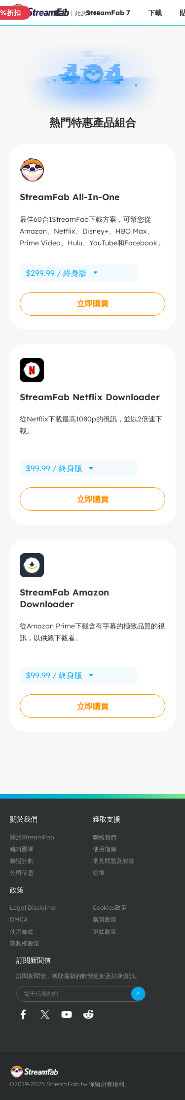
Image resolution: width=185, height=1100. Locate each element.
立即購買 (93, 303)
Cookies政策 (110, 907)
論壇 (99, 872)
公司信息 (22, 872)
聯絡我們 (104, 837)
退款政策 (104, 931)
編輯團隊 (22, 849)
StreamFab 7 (108, 12)
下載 (155, 12)
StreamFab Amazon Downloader (64, 598)
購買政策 (104, 919)
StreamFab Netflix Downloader (90, 397)
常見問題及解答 (113, 860)
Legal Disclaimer (34, 907)
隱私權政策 (24, 943)
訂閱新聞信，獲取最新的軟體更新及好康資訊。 (78, 976)
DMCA (19, 919)
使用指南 (104, 849)
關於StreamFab (32, 837)
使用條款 (22, 931)
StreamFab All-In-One (70, 197)
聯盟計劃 (22, 860)
